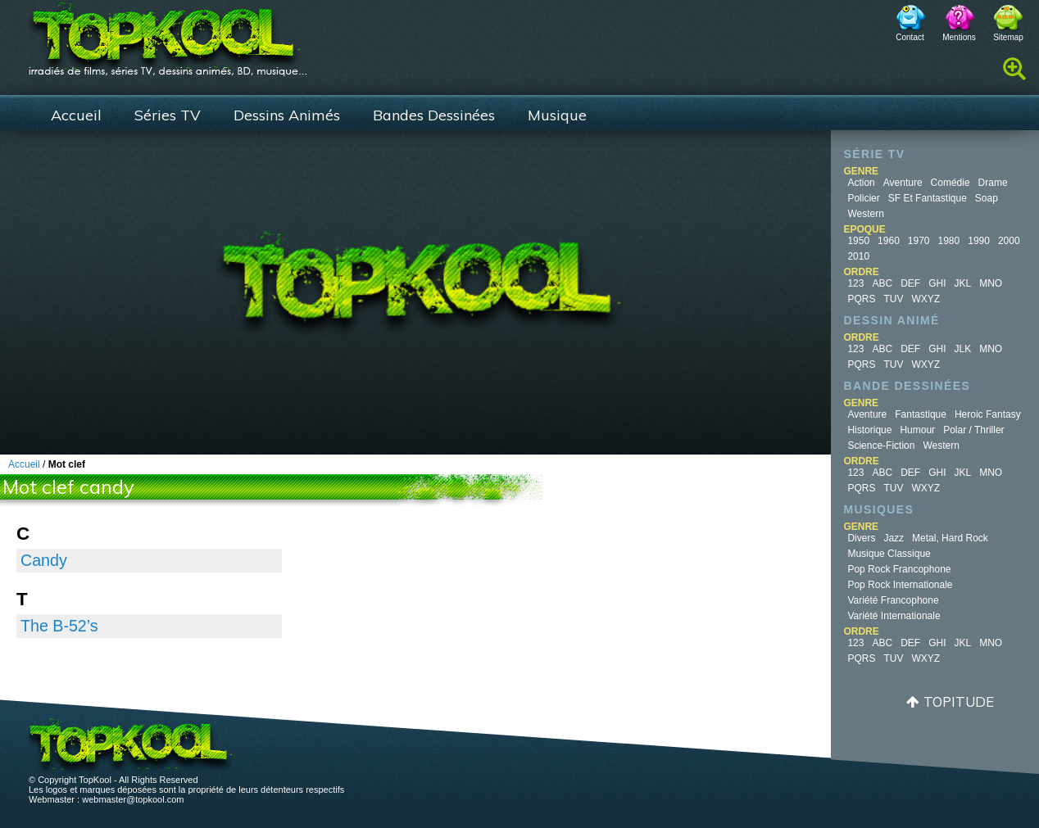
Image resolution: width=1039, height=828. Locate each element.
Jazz (893, 538)
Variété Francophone (892, 600)
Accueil (76, 115)
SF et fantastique (927, 198)
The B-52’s (59, 626)
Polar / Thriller (973, 430)
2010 (858, 256)
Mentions (959, 37)
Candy (43, 560)
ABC (882, 283)
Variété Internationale (893, 616)
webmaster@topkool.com (133, 799)
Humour (917, 430)
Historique (869, 430)
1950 (858, 241)
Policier (863, 198)
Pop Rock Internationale (899, 584)
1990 (979, 241)
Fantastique (920, 414)
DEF (910, 283)
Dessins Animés (287, 115)
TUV (893, 299)
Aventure (903, 182)
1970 (919, 241)
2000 (1009, 241)
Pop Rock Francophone (899, 569)
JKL (962, 283)
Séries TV (167, 115)
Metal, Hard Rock (950, 538)
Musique (557, 115)
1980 (949, 241)
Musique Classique (888, 553)
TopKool (168, 33)
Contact (909, 37)
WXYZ (925, 299)
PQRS (861, 299)
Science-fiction (880, 445)
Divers (861, 538)
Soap (986, 198)
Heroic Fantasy (988, 414)
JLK (962, 349)
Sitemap (1008, 37)
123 (855, 283)
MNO (990, 283)
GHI (937, 283)
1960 (889, 241)
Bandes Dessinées (434, 115)
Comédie (950, 182)
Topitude (958, 701)
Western (865, 213)
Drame (993, 182)
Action (860, 182)
